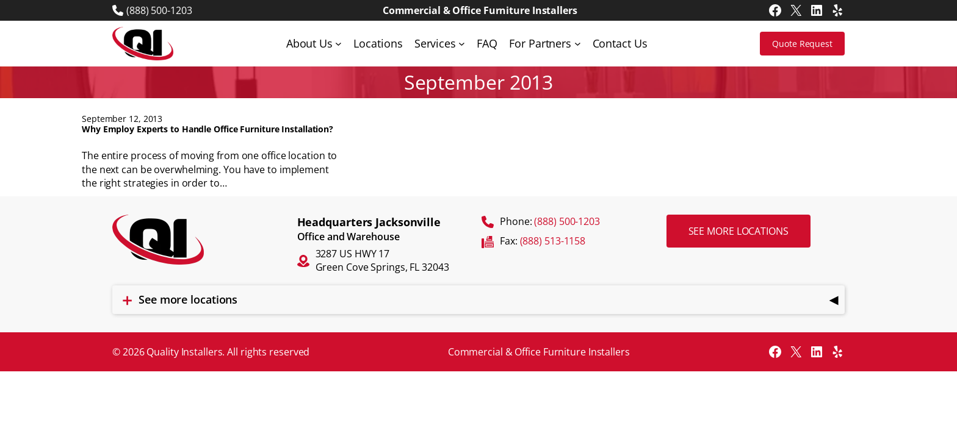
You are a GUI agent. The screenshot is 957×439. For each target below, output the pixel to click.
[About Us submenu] (338, 43)
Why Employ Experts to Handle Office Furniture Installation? (207, 129)
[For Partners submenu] (577, 43)
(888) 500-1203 (159, 10)
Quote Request (802, 43)
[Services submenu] (461, 43)
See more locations (738, 231)
